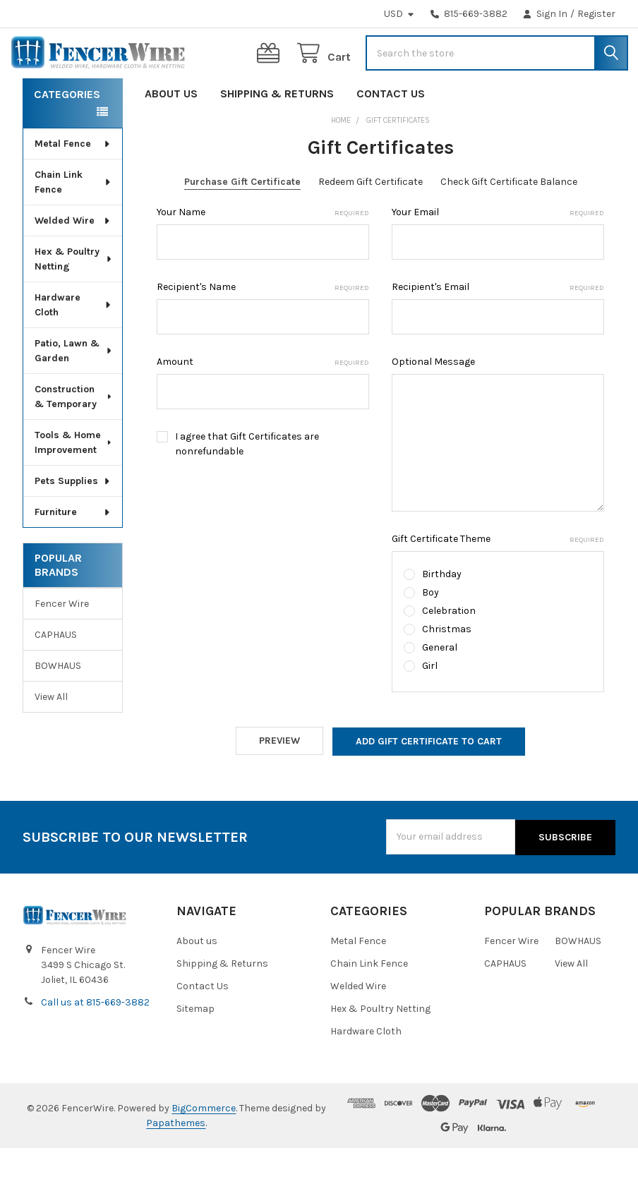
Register (596, 14)
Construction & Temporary (74, 434)
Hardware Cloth (73, 343)
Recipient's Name (263, 325)
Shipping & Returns (277, 131)
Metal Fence (73, 182)
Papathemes (175, 1159)
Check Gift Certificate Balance (508, 220)
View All (51, 735)
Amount (263, 400)
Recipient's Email (498, 325)
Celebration (449, 649)
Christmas (446, 667)
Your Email (498, 250)
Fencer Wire (62, 642)
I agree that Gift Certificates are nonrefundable (247, 482)
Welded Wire (73, 259)
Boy (430, 630)
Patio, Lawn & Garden (74, 388)
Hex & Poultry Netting (74, 297)
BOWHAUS (58, 704)
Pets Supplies (73, 519)
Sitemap (195, 1045)
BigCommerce (203, 1144)
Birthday (442, 612)
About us (171, 131)
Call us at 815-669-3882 (95, 1038)
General (439, 685)
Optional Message (433, 400)
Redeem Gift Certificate (370, 220)
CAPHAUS (56, 673)
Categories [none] (67, 132)
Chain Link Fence (73, 220)
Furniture (73, 550)
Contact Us (390, 131)
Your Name (263, 250)
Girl (430, 704)
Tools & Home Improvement (74, 480)
